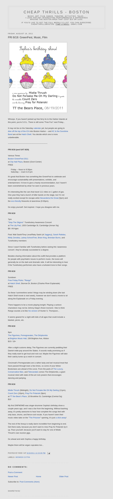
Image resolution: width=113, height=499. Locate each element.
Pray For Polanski (32, 393)
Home (38, 476)
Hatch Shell (26, 134)
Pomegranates (27, 335)
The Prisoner (34, 418)
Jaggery (48, 234)
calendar (37, 128)
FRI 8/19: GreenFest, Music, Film (27, 37)
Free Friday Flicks (15, 280)
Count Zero (13, 393)
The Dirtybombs (41, 335)
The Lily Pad (15, 225)
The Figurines (14, 335)
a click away (61, 418)
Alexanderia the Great (49, 198)
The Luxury (58, 369)
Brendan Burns (54, 238)
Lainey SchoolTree (29, 238)
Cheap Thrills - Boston (57, 12)
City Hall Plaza (16, 162)
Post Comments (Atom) (30, 482)
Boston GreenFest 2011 (18, 159)
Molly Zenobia (14, 238)
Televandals (33, 372)
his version (33, 311)
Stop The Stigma (16, 222)
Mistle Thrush (13, 390)
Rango (27, 280)
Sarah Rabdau (59, 234)
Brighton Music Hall (18, 338)
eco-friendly (16, 201)
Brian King (42, 238)
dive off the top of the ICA (18, 131)
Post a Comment (15, 472)
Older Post (63, 476)
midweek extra (23, 457)
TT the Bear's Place (18, 396)
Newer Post (13, 476)
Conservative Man (15, 372)
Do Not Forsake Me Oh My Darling (44, 390)
